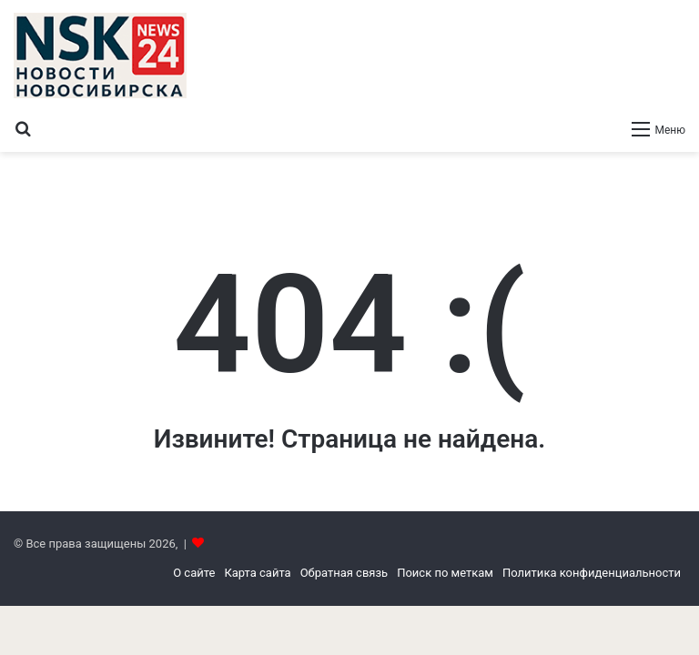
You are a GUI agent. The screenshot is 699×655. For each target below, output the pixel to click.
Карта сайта (257, 572)
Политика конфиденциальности (591, 572)
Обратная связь (344, 572)
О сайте (194, 572)
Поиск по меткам (445, 572)
